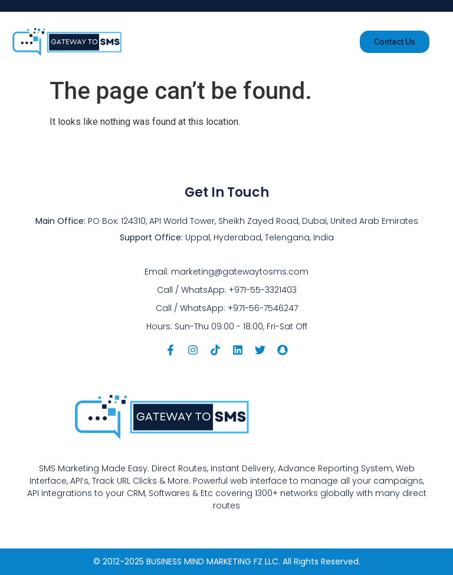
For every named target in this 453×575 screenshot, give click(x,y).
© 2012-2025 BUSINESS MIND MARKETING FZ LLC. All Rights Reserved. (226, 561)
